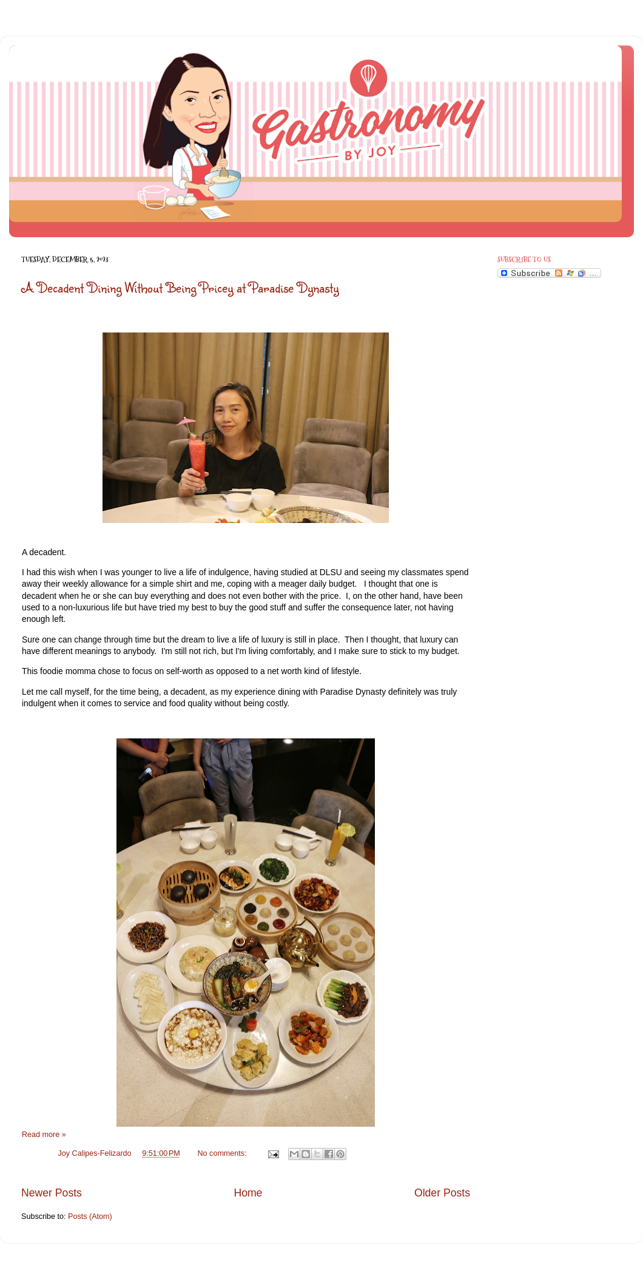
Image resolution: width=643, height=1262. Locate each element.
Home (248, 1193)
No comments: (223, 1153)
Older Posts (442, 1193)
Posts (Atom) (90, 1216)
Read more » (44, 1134)
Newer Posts (51, 1193)
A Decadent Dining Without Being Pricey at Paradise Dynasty (180, 287)
